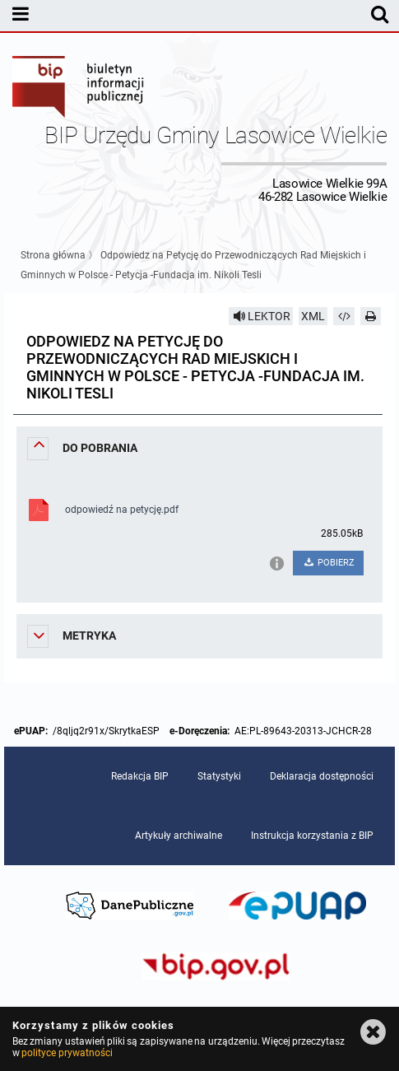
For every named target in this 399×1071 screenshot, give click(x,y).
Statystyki (219, 776)
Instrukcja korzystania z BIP (312, 835)
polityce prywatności (66, 1053)
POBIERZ (328, 562)
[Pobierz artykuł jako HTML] (344, 316)
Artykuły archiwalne (178, 835)
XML (313, 316)
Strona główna (53, 255)
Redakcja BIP (140, 776)
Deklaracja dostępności (321, 776)
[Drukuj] (371, 316)
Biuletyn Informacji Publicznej (79, 89)
